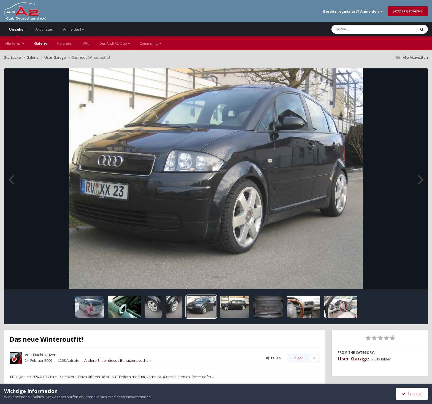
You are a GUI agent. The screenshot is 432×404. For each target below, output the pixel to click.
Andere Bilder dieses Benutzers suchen (117, 360)
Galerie (40, 43)
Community (150, 43)
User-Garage (353, 358)
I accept (412, 393)
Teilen (273, 357)
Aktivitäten (44, 29)
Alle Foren (14, 43)
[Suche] (362, 29)
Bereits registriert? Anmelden (353, 11)
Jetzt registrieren (407, 11)
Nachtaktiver (44, 354)
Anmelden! (73, 29)
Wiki (86, 43)
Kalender (65, 43)
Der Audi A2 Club (114, 43)
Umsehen (17, 31)
